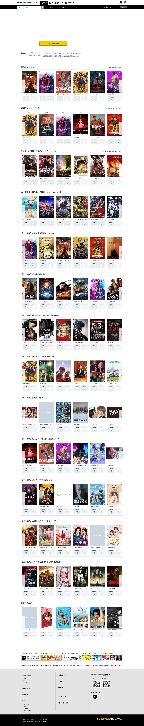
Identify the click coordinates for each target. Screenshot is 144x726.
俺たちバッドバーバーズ (46, 424)
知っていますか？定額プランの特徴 (70, 653)
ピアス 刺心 (60, 342)
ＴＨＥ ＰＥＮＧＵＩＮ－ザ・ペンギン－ (118, 588)
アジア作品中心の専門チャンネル (109, 653)
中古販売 (26, 708)
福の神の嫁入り (111, 547)
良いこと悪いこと (61, 424)
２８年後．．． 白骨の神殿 (30, 94)
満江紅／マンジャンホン (114, 342)
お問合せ (60, 687)
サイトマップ (118, 665)
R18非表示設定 (27, 710)
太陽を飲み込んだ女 (45, 506)
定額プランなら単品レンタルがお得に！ (91, 653)
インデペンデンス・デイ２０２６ (48, 301)
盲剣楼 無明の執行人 (79, 342)
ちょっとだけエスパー (113, 424)
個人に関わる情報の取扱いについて (75, 665)
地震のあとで (77, 424)
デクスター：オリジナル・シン (64, 588)
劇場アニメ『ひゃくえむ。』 (64, 94)
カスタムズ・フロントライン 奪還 (82, 301)
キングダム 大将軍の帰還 (80, 219)
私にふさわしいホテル (45, 630)
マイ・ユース (60, 506)
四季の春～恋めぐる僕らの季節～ (99, 506)
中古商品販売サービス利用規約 (58, 665)
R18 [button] (123, 7)
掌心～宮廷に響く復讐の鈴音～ (30, 547)
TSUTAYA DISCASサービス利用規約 (41, 665)
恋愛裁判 (76, 383)
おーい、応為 (94, 383)
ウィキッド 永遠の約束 (63, 178)
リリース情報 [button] (61, 7)
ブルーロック (111, 219)
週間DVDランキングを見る (114, 108)
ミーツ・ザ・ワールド (28, 630)
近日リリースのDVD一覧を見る (112, 151)
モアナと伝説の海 (27, 219)
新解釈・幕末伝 (77, 94)
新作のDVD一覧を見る (115, 67)
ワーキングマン (26, 178)
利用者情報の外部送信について (107, 665)
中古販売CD (71, 2)
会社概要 (23, 665)
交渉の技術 (76, 506)
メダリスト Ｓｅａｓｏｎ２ (98, 465)
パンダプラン (43, 260)
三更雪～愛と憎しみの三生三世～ (82, 547)
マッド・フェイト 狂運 (29, 342)
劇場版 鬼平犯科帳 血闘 (114, 630)
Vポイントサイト (63, 703)
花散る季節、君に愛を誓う (63, 547)
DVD (45, 2)
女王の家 (25, 506)
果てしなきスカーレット (80, 137)
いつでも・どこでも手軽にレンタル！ (29, 653)
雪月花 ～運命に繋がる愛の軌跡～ (99, 547)
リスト (120, 3)
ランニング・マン (112, 137)
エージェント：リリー (96, 301)
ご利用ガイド (107, 7)
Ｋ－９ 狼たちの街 (28, 301)
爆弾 (41, 137)
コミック (60, 2)
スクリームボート (95, 94)
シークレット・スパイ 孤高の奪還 (99, 178)
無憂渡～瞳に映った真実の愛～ (47, 547)
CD (52, 2)
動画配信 (25, 695)
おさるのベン (111, 260)
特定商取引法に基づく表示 (91, 665)
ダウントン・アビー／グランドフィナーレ (50, 588)
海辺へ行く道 (60, 630)
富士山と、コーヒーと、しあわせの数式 (83, 630)
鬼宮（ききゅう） (112, 506)
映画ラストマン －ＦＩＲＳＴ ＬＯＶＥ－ (51, 178)
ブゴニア (110, 178)
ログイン (125, 3)
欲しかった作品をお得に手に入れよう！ (50, 653)
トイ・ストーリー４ (45, 219)
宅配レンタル (27, 704)
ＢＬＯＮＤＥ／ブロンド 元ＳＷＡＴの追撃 (119, 301)
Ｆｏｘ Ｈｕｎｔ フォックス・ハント (100, 342)
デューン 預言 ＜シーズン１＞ (99, 588)
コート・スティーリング (80, 260)
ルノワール (93, 630)
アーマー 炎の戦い (78, 178)
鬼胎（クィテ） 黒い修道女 (47, 342)
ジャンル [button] (50, 7)
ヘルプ (116, 7)
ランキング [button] (73, 7)
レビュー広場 (62, 697)
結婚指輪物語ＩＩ (112, 465)
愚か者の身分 (43, 383)
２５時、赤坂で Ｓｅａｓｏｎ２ (99, 424)
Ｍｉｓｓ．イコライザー (63, 301)
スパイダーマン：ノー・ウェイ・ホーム (66, 219)
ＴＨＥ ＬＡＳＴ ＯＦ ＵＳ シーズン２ (85, 588)
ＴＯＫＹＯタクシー (95, 137)
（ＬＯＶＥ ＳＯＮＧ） (114, 383)
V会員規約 (28, 665)
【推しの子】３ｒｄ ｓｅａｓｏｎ (116, 94)
